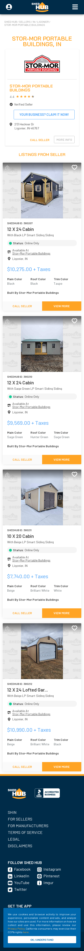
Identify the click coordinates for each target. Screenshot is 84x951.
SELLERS (25, 21)
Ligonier (43, 21)
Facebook (22, 869)
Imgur (48, 882)
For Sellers (20, 818)
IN (34, 21)
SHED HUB (10, 21)
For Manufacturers (28, 825)
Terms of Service (25, 832)
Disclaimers (20, 845)
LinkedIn (21, 875)
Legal (14, 839)
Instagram (52, 869)
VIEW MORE (62, 306)
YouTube (21, 882)
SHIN (12, 812)
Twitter (20, 889)
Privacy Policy (16, 928)
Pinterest (51, 875)
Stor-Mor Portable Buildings (24, 24)
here (26, 932)
